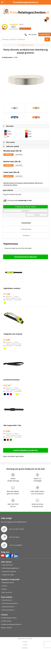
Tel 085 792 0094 (6, 621)
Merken (4, 589)
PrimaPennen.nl (7, 600)
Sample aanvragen (8, 575)
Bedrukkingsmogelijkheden (10, 568)
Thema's (4, 586)
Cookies (25, 644)
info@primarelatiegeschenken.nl (11, 624)
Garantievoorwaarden (9, 571)
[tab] (26, 223)
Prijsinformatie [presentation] (26, 222)
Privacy (25, 641)
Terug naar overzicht (26, 45)
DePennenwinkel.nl (8, 610)
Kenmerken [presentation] (26, 235)
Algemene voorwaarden (25, 638)
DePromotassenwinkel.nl (10, 603)
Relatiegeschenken (8, 582)
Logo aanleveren (7, 565)
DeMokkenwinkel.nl (8, 607)
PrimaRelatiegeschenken (9, 618)
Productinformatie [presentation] (26, 229)
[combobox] (23, 39)
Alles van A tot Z (7, 592)
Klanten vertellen (6, 628)
